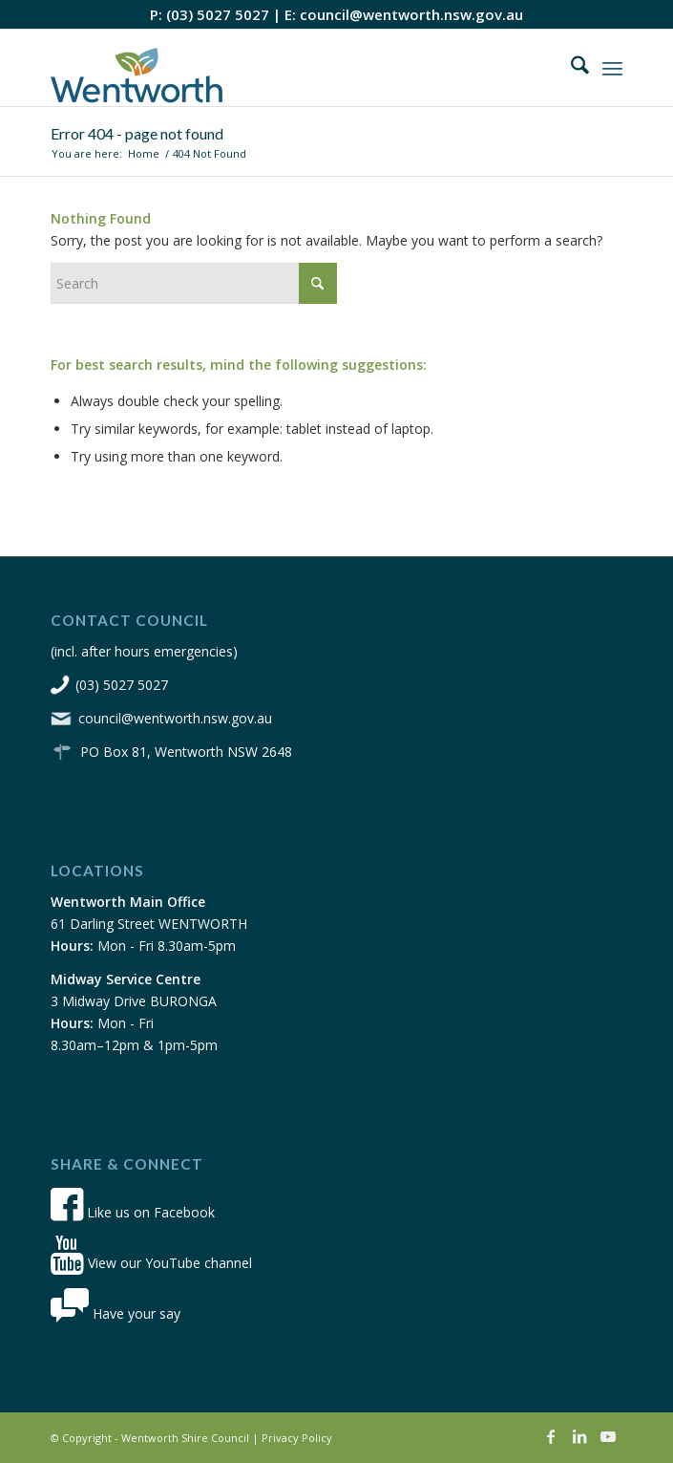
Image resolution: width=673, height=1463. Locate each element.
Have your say (115, 1313)
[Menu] (612, 68)
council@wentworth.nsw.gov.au (411, 14)
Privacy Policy (297, 1438)
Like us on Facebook (133, 1212)
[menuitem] (570, 68)
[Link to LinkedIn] (579, 1436)
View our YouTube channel (151, 1263)
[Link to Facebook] (550, 1436)
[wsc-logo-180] (279, 68)
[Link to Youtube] (608, 1436)
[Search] (570, 68)
